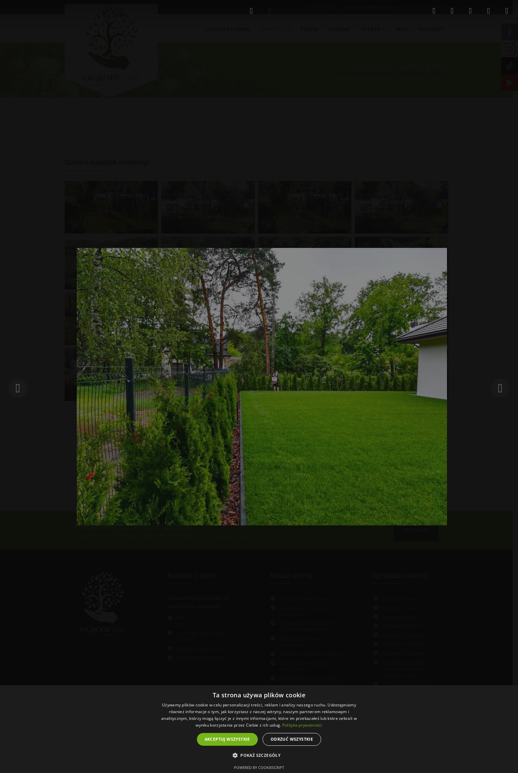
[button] (259, 755)
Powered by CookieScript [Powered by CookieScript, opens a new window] (259, 767)
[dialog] (259, 729)
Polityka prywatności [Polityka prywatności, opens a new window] (302, 725)
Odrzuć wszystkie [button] (292, 739)
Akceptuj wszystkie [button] (227, 739)
